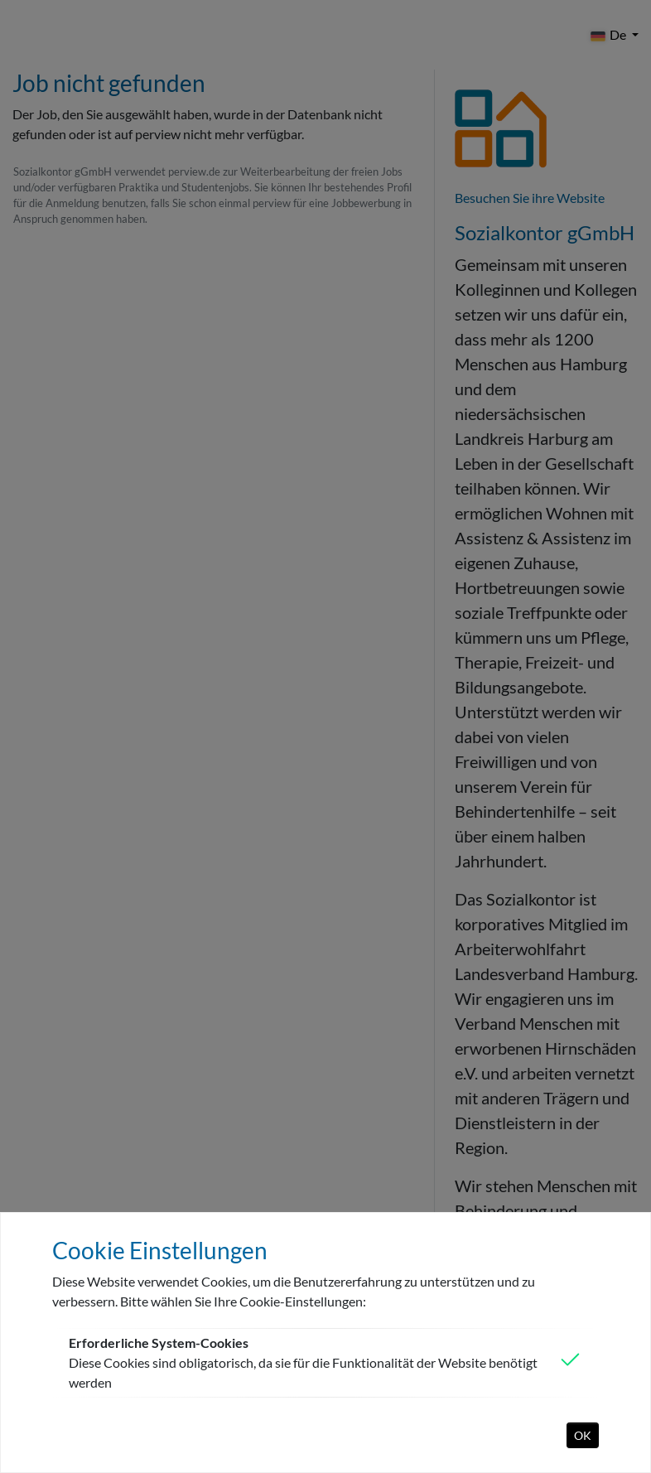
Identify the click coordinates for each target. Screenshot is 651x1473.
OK (582, 1435)
